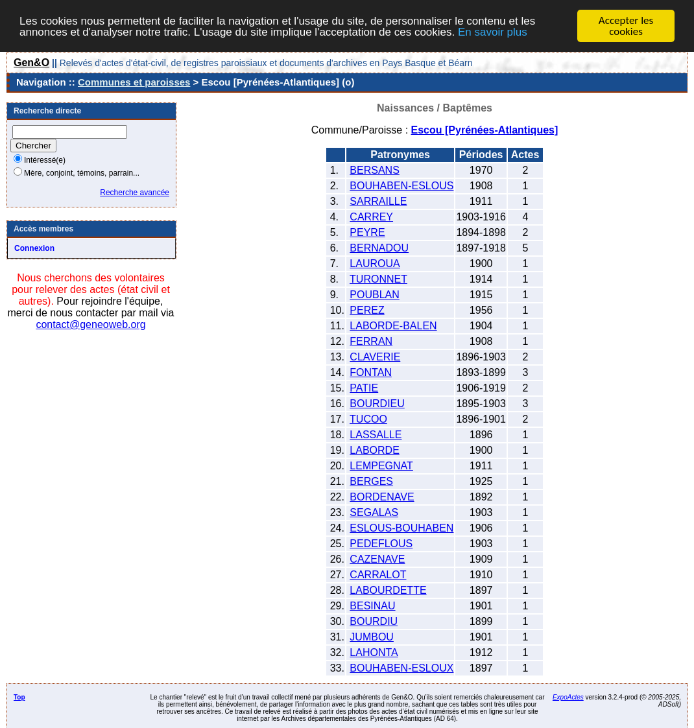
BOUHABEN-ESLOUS (401, 185)
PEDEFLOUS (381, 543)
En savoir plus (492, 31)
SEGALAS (374, 512)
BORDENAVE (382, 496)
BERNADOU (379, 247)
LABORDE (374, 450)
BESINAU (372, 605)
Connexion (34, 248)
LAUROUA (375, 263)
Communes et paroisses (134, 82)
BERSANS (374, 170)
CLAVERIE (375, 356)
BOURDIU (374, 621)
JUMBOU (372, 636)
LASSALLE (375, 434)
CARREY (371, 216)
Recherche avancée (134, 192)
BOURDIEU (377, 403)
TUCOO (368, 419)
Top (19, 697)
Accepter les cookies (626, 26)
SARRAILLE (378, 201)
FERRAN (371, 341)
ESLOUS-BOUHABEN (401, 528)
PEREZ (367, 310)
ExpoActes (568, 697)
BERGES (371, 481)
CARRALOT (378, 574)
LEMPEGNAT (381, 465)
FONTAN (371, 372)
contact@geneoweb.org (90, 324)
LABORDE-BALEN (393, 325)
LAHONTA (374, 652)
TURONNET (378, 279)
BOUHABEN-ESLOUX (401, 668)
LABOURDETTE (388, 590)
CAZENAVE (377, 559)
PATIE (364, 387)
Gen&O (31, 62)
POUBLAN (374, 294)
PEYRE (367, 232)
